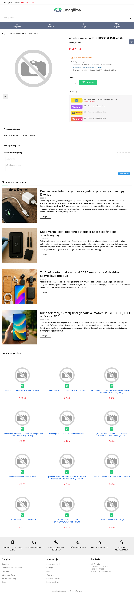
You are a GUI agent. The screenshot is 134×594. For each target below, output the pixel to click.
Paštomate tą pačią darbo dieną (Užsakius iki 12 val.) (107, 100)
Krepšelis (5, 571)
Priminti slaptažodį (9, 578)
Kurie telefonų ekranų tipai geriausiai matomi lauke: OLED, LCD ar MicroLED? (85, 314)
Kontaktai (5, 564)
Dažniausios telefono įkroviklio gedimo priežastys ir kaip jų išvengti (82, 192)
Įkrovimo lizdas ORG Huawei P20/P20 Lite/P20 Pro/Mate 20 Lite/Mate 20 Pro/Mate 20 (67, 478)
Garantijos (50, 575)
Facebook (76, 91)
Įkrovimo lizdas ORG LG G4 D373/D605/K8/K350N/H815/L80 (67, 521)
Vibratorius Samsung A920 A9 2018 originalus (67, 390)
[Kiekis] (71, 82)
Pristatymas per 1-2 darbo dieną (95, 112)
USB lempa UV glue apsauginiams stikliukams (67, 434)
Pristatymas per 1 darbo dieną (94, 106)
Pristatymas (50, 568)
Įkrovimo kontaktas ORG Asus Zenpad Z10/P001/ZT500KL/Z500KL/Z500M (111, 435)
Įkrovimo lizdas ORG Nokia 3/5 (112, 520)
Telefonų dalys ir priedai (18, 2)
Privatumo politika (53, 578)
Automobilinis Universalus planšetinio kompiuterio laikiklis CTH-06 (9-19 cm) (22, 435)
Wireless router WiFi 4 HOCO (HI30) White (22, 390)
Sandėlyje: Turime (76, 43)
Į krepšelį (88, 82)
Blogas (4, 582)
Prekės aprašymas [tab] (12, 129)
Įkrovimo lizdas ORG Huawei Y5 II (22, 520)
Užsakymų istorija (8, 575)
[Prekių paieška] (67, 17)
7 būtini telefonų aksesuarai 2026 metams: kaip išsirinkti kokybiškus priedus (80, 274)
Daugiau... (45, 217)
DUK (48, 571)
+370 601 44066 (27, 2)
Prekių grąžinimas (53, 582)
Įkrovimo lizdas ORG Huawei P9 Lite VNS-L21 (111, 477)
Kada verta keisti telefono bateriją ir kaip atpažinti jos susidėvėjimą (78, 233)
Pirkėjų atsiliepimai (12, 145)
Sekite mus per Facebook (12, 568)
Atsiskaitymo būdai (53, 564)
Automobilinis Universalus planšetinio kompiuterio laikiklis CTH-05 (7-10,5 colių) (111, 392)
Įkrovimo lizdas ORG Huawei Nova (22, 477)
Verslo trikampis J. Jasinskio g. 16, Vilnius (87, 67)
